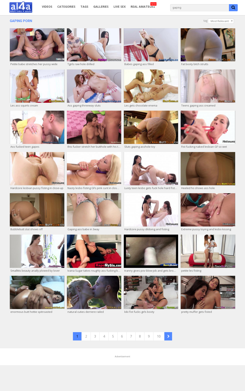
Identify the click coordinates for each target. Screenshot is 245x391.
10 (159, 336)
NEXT (168, 336)
